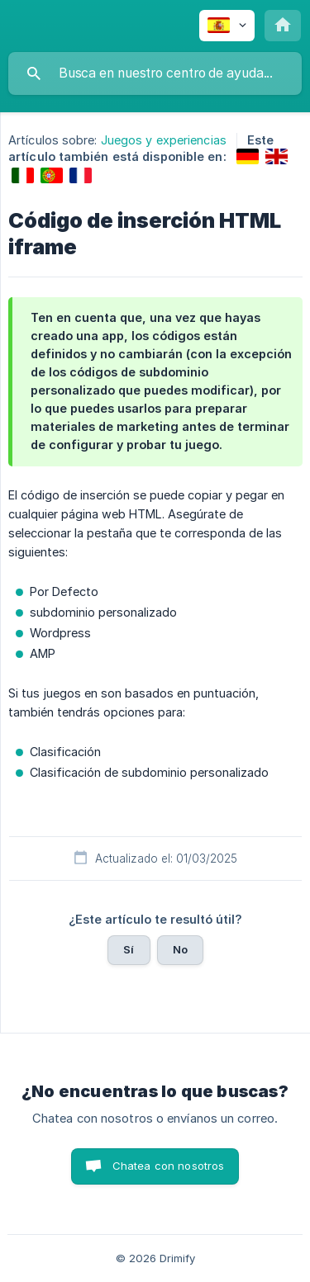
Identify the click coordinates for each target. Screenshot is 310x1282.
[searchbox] (155, 73)
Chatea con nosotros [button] (168, 1165)
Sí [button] (128, 949)
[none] (227, 25)
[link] (247, 156)
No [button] (180, 949)
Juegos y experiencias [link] (164, 140)
